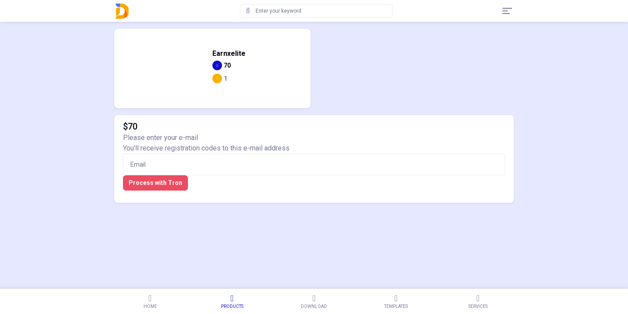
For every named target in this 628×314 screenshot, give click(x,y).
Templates (396, 301)
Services (478, 301)
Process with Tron (155, 182)
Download (314, 301)
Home (150, 301)
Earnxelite (229, 53)
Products (232, 301)
